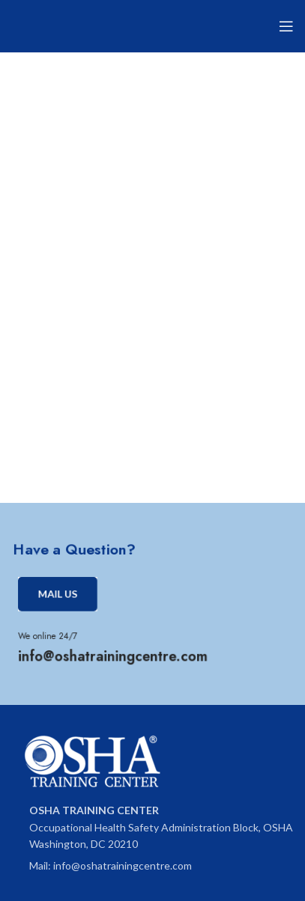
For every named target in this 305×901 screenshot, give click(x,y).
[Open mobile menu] (286, 26)
